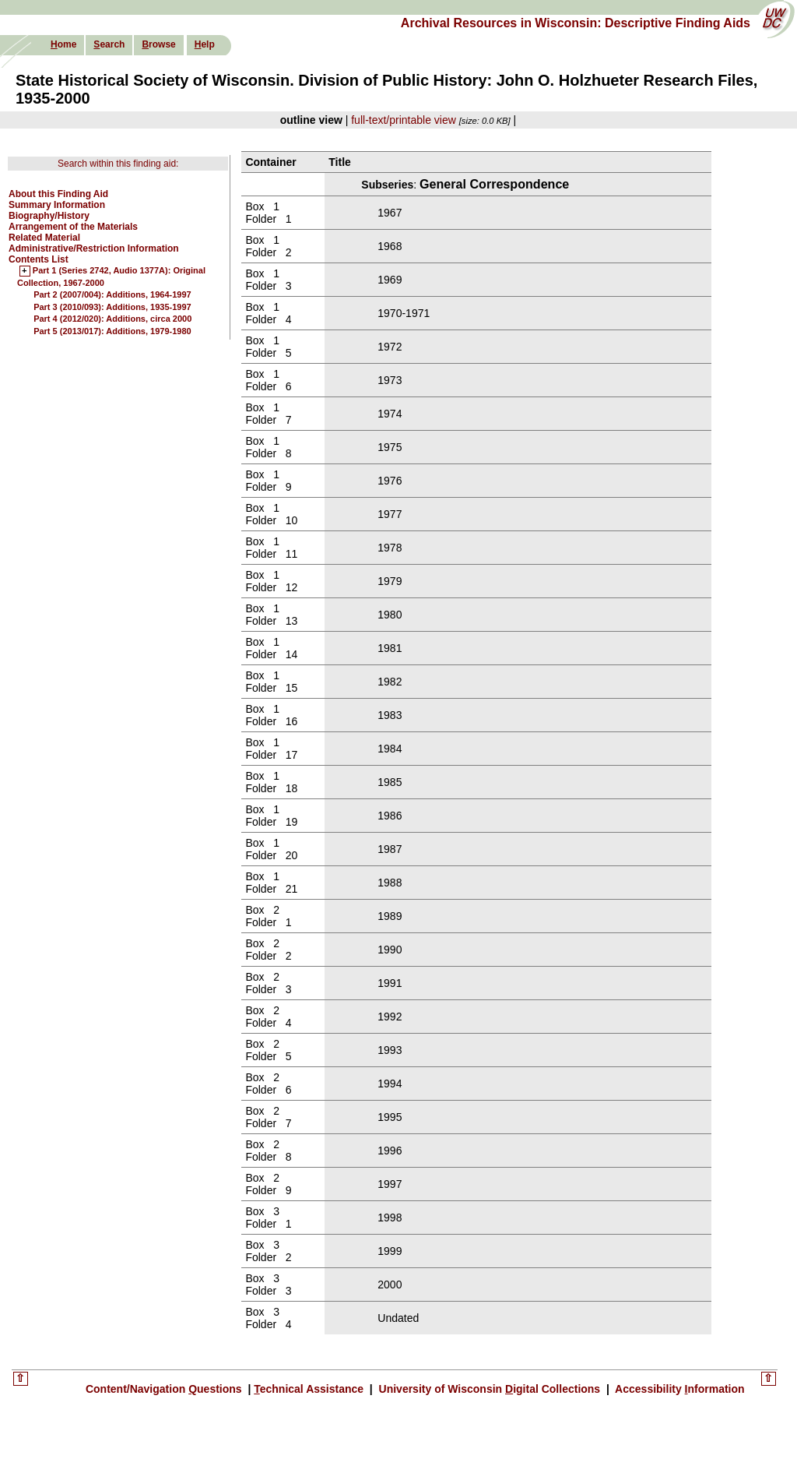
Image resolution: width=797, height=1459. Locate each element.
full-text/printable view (403, 120)
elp (205, 44)
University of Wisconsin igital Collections (489, 1389)
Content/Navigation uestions (165, 1389)
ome (63, 44)
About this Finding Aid (58, 194)
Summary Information (57, 204)
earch (109, 44)
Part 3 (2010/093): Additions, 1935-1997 (112, 307)
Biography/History (49, 215)
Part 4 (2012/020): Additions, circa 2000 (112, 318)
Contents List (38, 259)
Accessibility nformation (679, 1389)
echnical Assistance (310, 1389)
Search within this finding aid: (118, 163)
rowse (158, 44)
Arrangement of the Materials (73, 226)
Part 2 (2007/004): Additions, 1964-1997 (112, 294)
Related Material (44, 237)
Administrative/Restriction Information (94, 248)
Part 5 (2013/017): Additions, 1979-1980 (112, 331)
